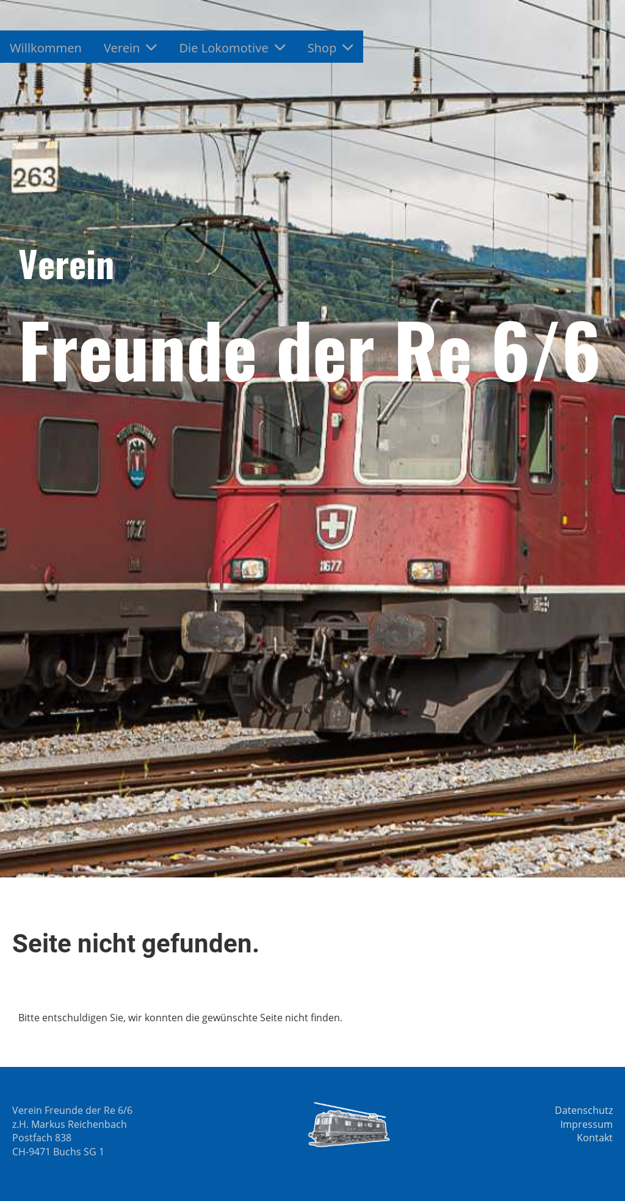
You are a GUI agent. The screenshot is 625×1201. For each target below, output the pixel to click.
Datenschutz (584, 1110)
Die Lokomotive (232, 48)
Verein (130, 48)
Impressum (586, 1124)
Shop (331, 48)
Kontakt (595, 1137)
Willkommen (46, 48)
